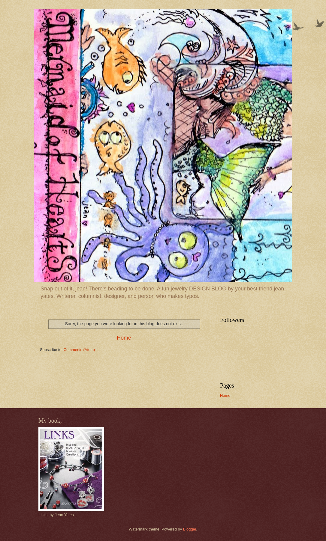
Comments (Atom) (79, 349)
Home (124, 338)
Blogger (189, 529)
